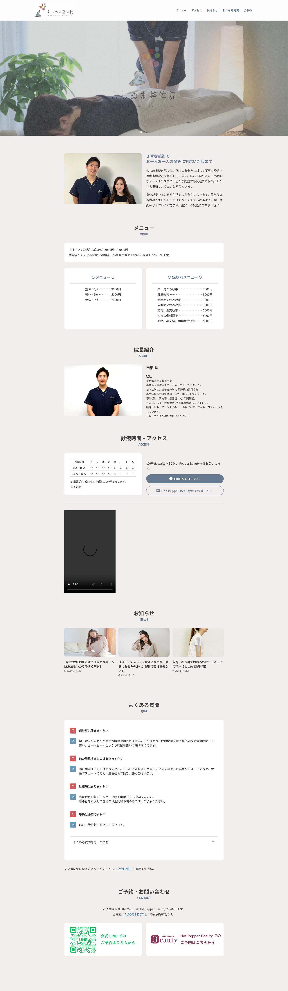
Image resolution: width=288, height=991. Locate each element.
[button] (141, 132)
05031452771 (135, 914)
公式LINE (123, 869)
